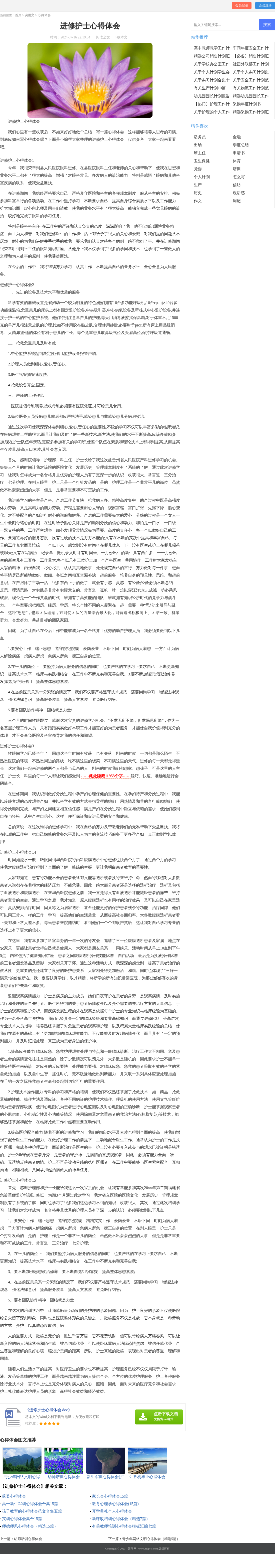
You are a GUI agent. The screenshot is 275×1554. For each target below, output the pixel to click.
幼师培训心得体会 (28, 1539)
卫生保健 (202, 161)
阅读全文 (103, 37)
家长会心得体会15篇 (110, 1496)
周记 (237, 201)
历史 (198, 193)
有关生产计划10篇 (210, 88)
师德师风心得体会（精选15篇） (30, 1526)
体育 (237, 161)
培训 (237, 169)
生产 (198, 185)
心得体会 (44, 15)
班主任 (200, 153)
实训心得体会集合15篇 (22, 1519)
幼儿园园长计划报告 (212, 96)
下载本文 (121, 37)
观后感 (239, 193)
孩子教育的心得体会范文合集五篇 (32, 1511)
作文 (198, 201)
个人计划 (202, 177)
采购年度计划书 (247, 104)
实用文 (29, 15)
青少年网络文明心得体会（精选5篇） (151, 1539)
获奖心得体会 (14, 1496)
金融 (237, 137)
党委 (198, 169)
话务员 (200, 137)
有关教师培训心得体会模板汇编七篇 (124, 1526)
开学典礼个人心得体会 (112, 1511)
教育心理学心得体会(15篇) (115, 1504)
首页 (18, 15)
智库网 (132, 1548)
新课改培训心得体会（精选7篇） (121, 1519)
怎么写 (239, 177)
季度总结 (241, 145)
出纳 (198, 145)
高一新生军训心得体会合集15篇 (30, 1504)
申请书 (239, 153)
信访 (237, 185)
